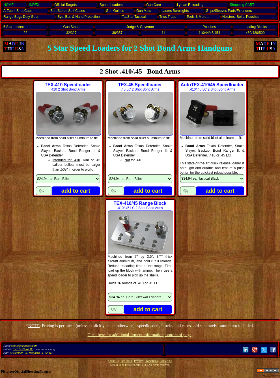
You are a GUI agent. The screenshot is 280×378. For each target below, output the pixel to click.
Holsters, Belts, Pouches (240, 17)
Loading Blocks (255, 27)
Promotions (151, 360)
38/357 (117, 33)
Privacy (138, 360)
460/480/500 (255, 33)
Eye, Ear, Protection (78, 17)
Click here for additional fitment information (139, 334)
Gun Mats (143, 11)
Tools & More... (198, 17)
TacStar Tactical (134, 17)
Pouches (209, 27)
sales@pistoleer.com (24, 345)
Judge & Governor (140, 27)
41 (163, 33)
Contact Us (166, 360)
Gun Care (153, 5)
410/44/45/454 (209, 33)
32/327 (71, 33)
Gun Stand (71, 27)
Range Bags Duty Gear (20, 17)
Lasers (175, 11)
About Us (113, 360)
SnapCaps (17, 11)
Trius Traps (167, 17)
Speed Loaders (111, 5)
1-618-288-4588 (23, 349)
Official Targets (65, 5)
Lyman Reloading (190, 5)
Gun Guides (115, 11)
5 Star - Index (13, 27)
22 (25, 33)
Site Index (126, 360)
